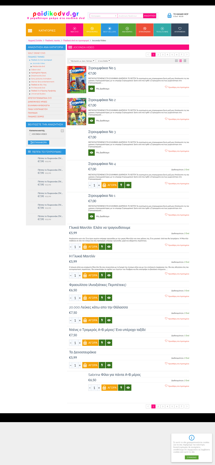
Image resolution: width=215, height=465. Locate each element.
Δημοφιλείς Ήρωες (37, 102)
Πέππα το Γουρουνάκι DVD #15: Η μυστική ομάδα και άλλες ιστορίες (51, 170)
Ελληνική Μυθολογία (39, 105)
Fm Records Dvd (37, 88)
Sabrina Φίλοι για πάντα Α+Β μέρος (114, 375)
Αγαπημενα (180, 30)
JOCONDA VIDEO (38, 134)
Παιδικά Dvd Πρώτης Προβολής (42, 91)
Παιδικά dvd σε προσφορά (76, 40)
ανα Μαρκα (127, 30)
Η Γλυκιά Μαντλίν (82, 256)
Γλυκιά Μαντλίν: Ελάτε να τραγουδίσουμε (99, 227)
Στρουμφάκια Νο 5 (102, 68)
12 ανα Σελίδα (104, 60)
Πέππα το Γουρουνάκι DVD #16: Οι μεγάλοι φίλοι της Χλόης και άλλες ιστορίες (51, 158)
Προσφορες (92, 30)
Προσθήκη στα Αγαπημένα (177, 87)
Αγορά (109, 185)
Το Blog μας (162, 30)
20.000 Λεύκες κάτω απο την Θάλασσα (98, 307)
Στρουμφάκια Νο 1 (101, 196)
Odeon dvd (34, 70)
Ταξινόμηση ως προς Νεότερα (82, 60)
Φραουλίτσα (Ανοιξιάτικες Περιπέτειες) (97, 285)
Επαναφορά (38, 142)
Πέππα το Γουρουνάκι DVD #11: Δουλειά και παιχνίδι (51, 216)
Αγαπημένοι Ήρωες (37, 73)
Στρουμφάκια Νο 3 (102, 132)
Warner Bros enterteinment (41, 82)
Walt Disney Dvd (36, 53)
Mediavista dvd (38, 66)
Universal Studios (37, 94)
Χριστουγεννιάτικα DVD (40, 98)
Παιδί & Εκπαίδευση (37, 109)
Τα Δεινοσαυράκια (82, 352)
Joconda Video (38, 63)
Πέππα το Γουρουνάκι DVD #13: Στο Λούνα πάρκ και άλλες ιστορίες (51, 193)
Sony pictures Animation (40, 79)
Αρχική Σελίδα (35, 40)
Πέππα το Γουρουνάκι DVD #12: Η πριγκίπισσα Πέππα (51, 205)
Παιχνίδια (32, 113)
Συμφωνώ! (191, 457)
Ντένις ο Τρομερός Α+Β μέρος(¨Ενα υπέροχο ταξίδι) (107, 330)
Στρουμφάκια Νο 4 (102, 164)
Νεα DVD (74, 30)
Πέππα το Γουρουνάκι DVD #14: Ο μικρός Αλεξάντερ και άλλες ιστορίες (51, 181)
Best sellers (110, 30)
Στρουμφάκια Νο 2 (102, 100)
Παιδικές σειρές (36, 116)
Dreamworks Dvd (37, 76)
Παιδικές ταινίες (52, 40)
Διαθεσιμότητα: (177, 169)
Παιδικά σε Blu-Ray (38, 85)
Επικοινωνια (145, 30)
